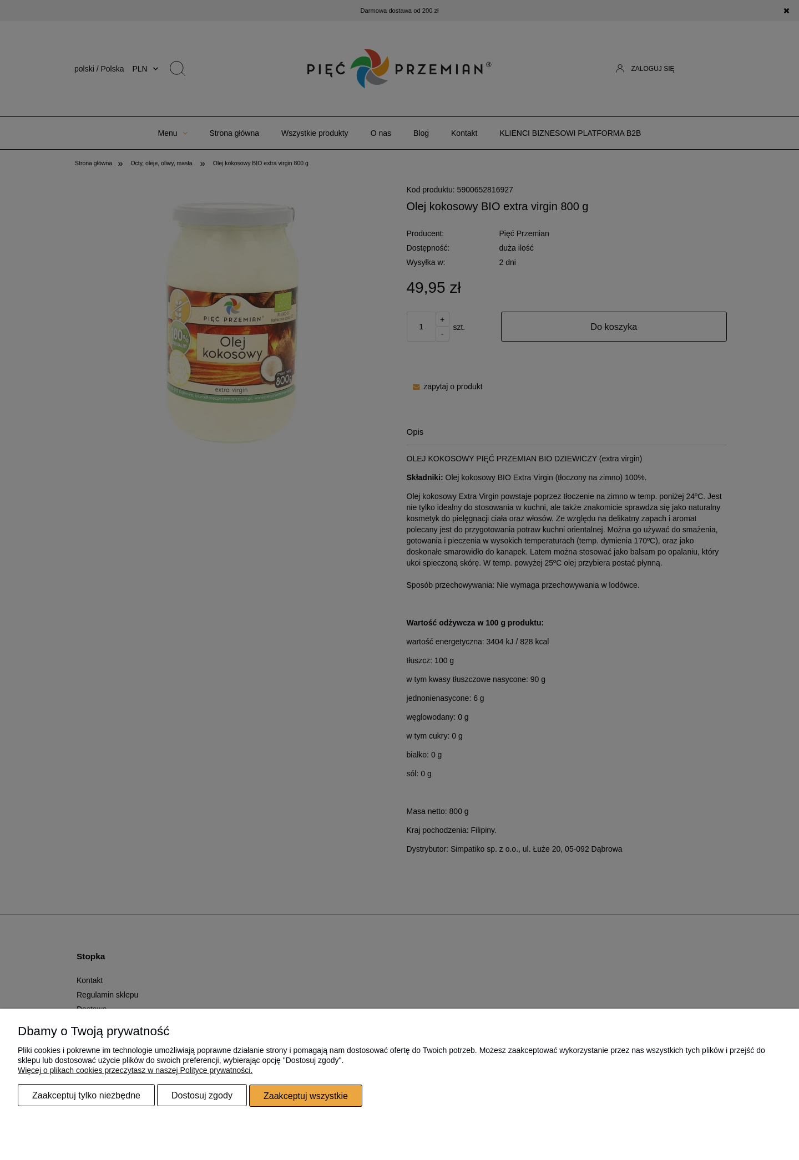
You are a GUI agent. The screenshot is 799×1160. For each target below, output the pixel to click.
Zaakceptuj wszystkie (306, 1096)
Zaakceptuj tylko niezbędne (86, 1096)
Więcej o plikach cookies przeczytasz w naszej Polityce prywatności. (135, 1070)
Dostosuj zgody (201, 1096)
